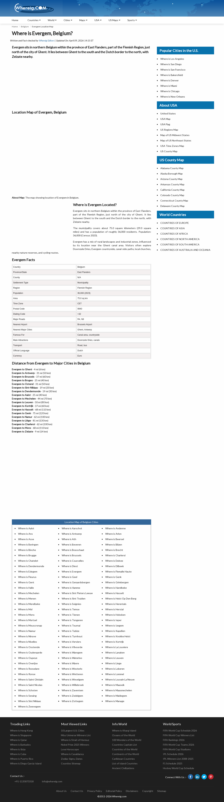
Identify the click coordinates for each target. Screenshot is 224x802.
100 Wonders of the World (126, 739)
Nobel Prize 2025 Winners (75, 744)
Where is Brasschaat (73, 549)
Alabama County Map (172, 168)
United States (168, 113)
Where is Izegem (114, 625)
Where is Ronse (26, 674)
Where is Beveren (71, 544)
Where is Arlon (113, 533)
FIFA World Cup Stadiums (177, 749)
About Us (61, 790)
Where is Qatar (18, 739)
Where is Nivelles (27, 641)
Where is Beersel (114, 539)
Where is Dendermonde (31, 566)
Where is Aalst (26, 528)
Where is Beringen (28, 544)
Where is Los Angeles (172, 58)
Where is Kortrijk (114, 641)
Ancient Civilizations (123, 768)
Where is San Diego (171, 64)
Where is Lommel (114, 674)
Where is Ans (25, 533)
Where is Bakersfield (171, 74)
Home (15, 20)
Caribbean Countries (123, 758)
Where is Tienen (71, 614)
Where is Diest (70, 566)
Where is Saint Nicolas (30, 684)
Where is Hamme (71, 587)
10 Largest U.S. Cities (72, 730)
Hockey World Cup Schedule (178, 768)
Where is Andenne (115, 528)
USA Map (165, 118)
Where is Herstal (114, 609)
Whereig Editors (46, 40)
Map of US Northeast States (175, 140)
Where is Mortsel (27, 620)
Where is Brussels (71, 555)
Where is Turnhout (72, 636)
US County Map (168, 151)
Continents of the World (125, 754)
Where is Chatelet (28, 560)
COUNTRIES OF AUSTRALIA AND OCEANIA (185, 249)
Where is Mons (26, 614)
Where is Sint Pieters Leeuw (77, 593)
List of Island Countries (125, 763)
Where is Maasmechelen (118, 690)
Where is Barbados (20, 744)
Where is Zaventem (72, 690)
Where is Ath (69, 539)
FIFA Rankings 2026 (173, 739)
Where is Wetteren (72, 674)
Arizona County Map (171, 178)
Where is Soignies (71, 603)
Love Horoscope (70, 749)
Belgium (25, 26)
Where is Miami (168, 85)
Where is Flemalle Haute (118, 571)
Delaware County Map (172, 205)
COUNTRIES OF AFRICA (174, 233)
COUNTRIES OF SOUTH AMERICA (179, 244)
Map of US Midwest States (174, 135)
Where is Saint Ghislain (30, 679)
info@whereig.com (52, 781)
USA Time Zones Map (172, 145)
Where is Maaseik (114, 684)
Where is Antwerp (72, 533)
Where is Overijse (28, 663)
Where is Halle (26, 587)
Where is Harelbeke (116, 587)
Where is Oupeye (27, 657)
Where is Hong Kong (21, 730)
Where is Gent (26, 582)
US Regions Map (169, 129)
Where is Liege (113, 663)
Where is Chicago (170, 91)
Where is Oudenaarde (30, 652)
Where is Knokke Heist (117, 636)
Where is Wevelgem (73, 679)
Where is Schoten (28, 690)
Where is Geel (69, 576)
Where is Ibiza (17, 749)
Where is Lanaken (115, 652)
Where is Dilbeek (114, 566)
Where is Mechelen (28, 593)
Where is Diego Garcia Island (25, 763)
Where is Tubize (70, 630)
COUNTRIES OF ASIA (172, 228)
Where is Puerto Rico (21, 758)
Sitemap (161, 790)
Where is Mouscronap (30, 625)
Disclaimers (132, 790)
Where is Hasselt (114, 593)
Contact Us (77, 790)
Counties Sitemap (71, 763)
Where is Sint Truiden (73, 598)
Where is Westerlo (72, 668)
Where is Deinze (114, 560)
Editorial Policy (114, 790)
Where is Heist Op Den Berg (120, 598)
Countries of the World (124, 749)
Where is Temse (70, 609)
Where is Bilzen (113, 544)
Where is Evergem (72, 571)
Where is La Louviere (116, 647)
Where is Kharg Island (124, 730)
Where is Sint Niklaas (29, 701)
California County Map (172, 189)
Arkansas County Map (172, 184)
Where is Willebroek (73, 684)
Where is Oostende (29, 647)
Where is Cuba (18, 754)
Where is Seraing (27, 695)
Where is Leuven (114, 657)
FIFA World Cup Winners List (178, 735)
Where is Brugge (27, 555)
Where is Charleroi (115, 555)
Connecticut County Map (174, 200)
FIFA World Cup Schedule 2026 (180, 730)
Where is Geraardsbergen (76, 582)
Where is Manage (114, 701)
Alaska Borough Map (171, 173)
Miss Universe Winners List (76, 735)
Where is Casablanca (72, 754)
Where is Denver (169, 80)
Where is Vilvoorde (72, 647)
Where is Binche (27, 549)
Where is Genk (113, 576)
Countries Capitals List (124, 744)
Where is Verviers (71, 641)
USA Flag (165, 124)
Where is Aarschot (72, 528)
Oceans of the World (123, 735)
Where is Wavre (70, 663)
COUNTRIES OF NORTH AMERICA (180, 239)
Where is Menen (27, 598)
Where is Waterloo (72, 657)
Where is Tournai (71, 625)
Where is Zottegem (72, 701)
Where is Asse (26, 539)
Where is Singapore (20, 735)
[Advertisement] (81, 83)
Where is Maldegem (116, 695)
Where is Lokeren (114, 668)
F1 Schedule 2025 (172, 763)
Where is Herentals (115, 603)
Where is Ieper (113, 620)
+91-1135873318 (24, 781)
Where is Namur (27, 630)
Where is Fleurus (27, 576)
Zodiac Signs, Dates (71, 758)
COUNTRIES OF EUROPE (174, 222)
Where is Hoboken (115, 614)
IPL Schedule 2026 (173, 754)
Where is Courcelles (73, 560)
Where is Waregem (72, 652)
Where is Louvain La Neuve (120, 679)
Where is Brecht (114, 549)
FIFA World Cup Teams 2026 (178, 744)
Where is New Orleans (172, 96)
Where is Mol (25, 609)
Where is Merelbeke (29, 603)
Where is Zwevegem (29, 706)
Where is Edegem (27, 571)
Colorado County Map (172, 195)
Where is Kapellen (115, 630)
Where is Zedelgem (72, 695)
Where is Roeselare (28, 668)
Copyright (147, 790)
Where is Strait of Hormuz (75, 739)
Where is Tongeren (72, 620)
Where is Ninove (27, 636)
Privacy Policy (94, 790)
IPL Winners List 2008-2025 (178, 758)
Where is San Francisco (172, 69)
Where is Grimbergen (117, 582)
